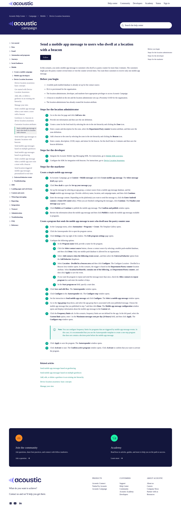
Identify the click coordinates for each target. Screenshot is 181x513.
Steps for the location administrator (160, 52)
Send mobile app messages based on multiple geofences (60, 373)
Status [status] (158, 3)
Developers (124, 494)
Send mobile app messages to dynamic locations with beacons (25, 139)
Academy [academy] (149, 3)
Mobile (43, 16)
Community (125, 3)
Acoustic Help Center (17, 16)
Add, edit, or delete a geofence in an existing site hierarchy (25, 98)
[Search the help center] (146, 25)
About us (150, 483)
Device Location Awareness (59, 16)
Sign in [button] (167, 3)
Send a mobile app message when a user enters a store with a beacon (25, 111)
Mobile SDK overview (114, 156)
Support (122, 483)
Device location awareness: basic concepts (56, 382)
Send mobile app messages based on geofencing (58, 368)
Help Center (124, 486)
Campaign (32, 16)
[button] (23, 43)
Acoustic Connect (98, 483)
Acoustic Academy (127, 492)
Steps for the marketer (155, 59)
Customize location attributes (25, 124)
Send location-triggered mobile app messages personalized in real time (24, 170)
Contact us (14, 494)
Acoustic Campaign (99, 489)
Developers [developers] (137, 3)
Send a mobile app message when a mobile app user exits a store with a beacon (25, 161)
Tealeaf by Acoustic (99, 486)
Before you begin (154, 49)
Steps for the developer (156, 56)
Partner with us (152, 492)
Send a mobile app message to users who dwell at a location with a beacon (26, 130)
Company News (153, 489)
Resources (151, 494)
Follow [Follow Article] (45, 57)
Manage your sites (21, 105)
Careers (150, 486)
